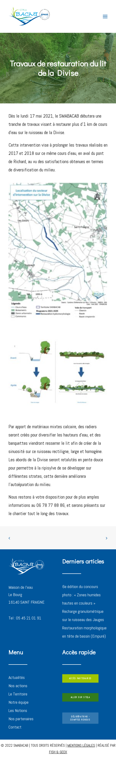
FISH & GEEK (58, 752)
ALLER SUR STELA (80, 697)
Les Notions (17, 710)
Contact (14, 727)
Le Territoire (17, 694)
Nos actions (17, 685)
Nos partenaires (20, 718)
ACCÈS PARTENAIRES (80, 678)
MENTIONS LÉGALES (81, 745)
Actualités (16, 677)
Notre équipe (18, 702)
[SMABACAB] (29, 16)
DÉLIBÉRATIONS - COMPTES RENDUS (80, 718)
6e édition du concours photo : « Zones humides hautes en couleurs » (81, 595)
